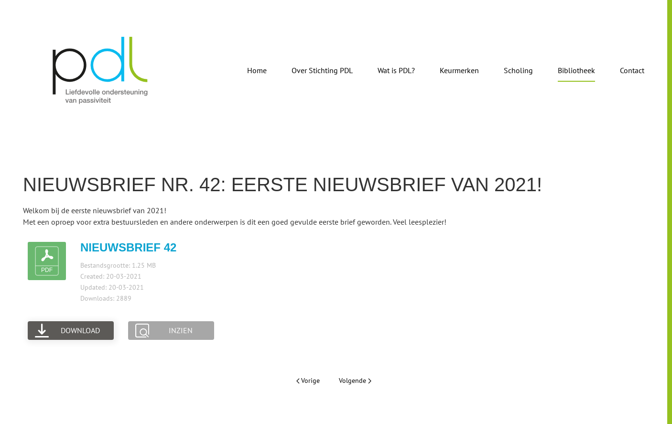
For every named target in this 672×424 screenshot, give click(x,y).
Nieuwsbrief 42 (128, 247)
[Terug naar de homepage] (100, 70)
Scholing (518, 70)
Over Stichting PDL (322, 70)
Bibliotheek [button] (576, 70)
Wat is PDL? (396, 70)
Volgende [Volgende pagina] (355, 380)
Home (257, 70)
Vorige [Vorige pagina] (308, 380)
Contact (632, 70)
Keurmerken (459, 70)
